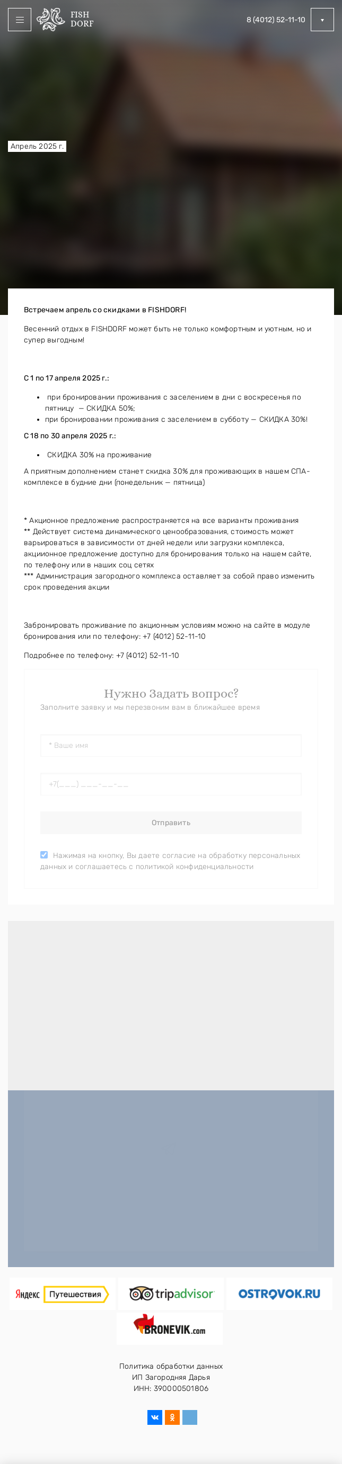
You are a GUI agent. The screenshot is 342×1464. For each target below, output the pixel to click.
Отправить (171, 822)
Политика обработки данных (171, 1366)
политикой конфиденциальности (195, 866)
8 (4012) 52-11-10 (276, 19)
